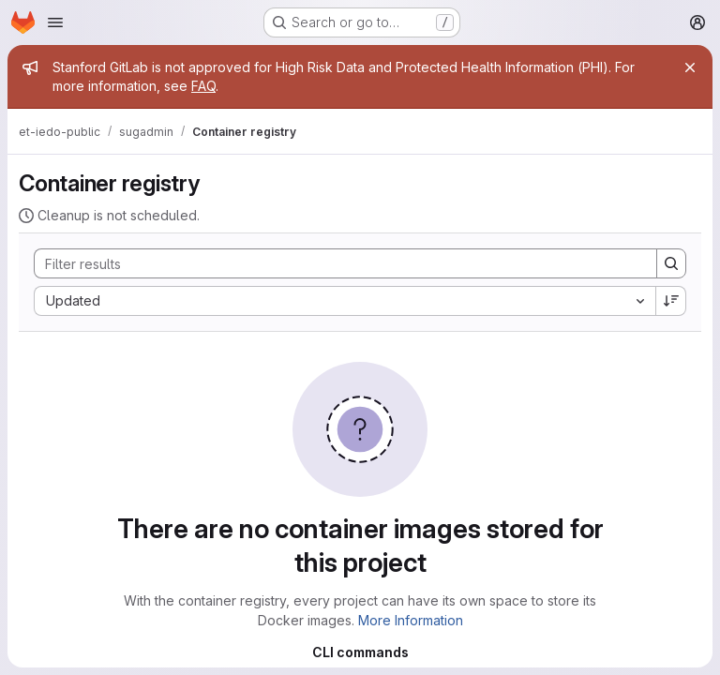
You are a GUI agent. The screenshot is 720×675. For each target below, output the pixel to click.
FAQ (203, 86)
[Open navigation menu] (55, 23)
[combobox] (344, 301)
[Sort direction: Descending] (671, 301)
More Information (410, 620)
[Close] (690, 67)
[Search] (336, 263)
